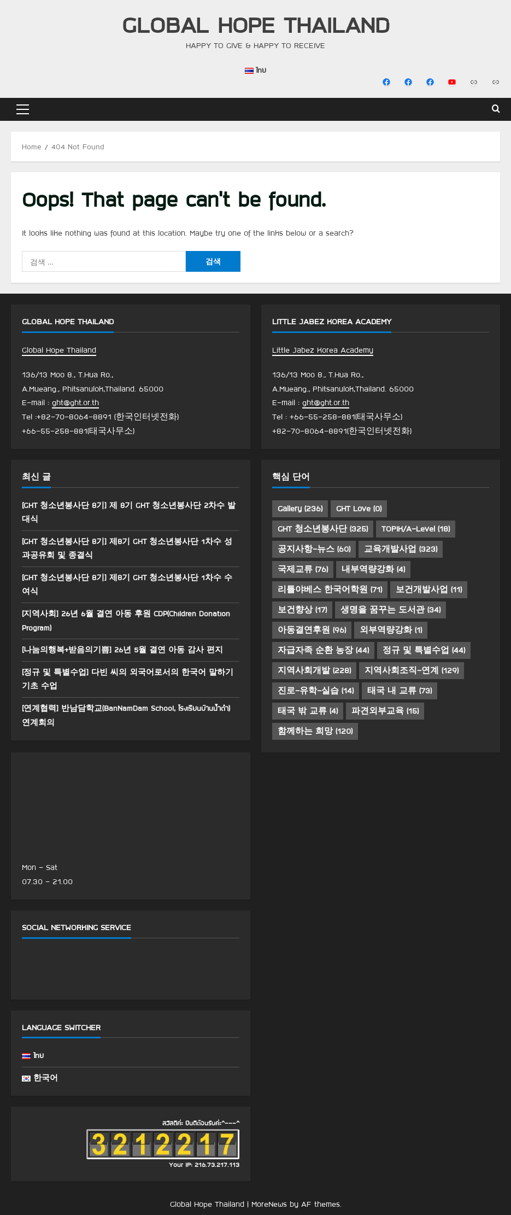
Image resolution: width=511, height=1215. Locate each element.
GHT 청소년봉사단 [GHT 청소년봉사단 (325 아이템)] (323, 529)
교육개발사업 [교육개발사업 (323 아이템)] (400, 549)
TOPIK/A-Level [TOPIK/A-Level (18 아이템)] (415, 529)
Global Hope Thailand (256, 24)
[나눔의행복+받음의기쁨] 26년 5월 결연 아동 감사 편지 (129, 650)
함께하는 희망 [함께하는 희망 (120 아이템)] (315, 731)
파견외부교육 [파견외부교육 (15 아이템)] (385, 711)
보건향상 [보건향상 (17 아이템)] (302, 610)
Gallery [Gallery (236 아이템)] (300, 508)
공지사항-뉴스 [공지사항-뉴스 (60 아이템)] (314, 549)
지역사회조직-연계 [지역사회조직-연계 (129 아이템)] (412, 670)
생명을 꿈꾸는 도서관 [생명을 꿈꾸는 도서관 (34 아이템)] (390, 610)
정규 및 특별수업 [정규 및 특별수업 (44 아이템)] (424, 650)
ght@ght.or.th (75, 402)
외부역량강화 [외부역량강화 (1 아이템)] (391, 630)
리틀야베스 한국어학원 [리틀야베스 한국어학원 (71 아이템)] (330, 589)
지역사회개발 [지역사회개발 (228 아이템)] (314, 670)
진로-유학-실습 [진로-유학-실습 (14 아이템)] (316, 691)
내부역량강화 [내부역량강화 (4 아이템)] (373, 569)
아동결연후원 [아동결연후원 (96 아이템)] (312, 630)
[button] (22, 109)
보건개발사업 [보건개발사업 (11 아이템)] (429, 589)
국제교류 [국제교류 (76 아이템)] (303, 569)
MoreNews (269, 1204)
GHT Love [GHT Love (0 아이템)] (358, 508)
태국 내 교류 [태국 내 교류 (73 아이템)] (399, 691)
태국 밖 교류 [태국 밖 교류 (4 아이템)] (308, 711)
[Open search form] (496, 109)
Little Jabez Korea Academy (322, 350)
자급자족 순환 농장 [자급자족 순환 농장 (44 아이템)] (323, 650)
